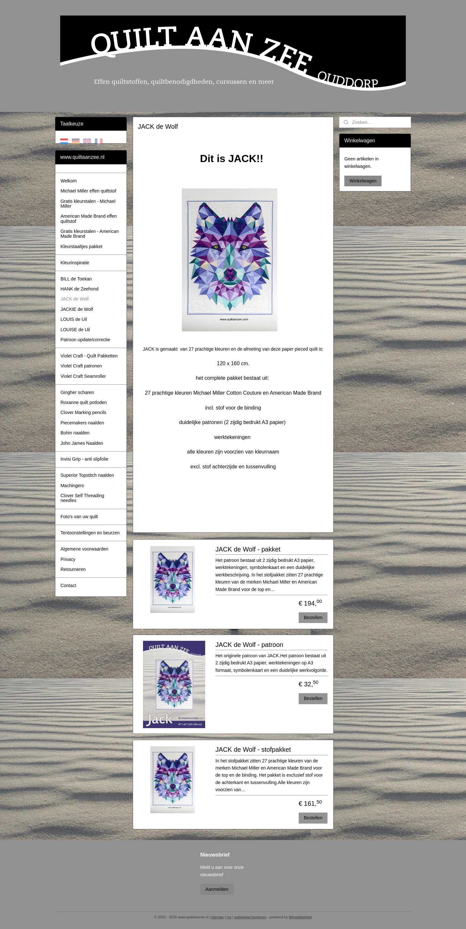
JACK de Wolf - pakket (247, 549)
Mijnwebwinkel (300, 917)
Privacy (68, 559)
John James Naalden (82, 443)
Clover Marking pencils (83, 412)
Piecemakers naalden (82, 422)
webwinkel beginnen (250, 917)
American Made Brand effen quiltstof (89, 218)
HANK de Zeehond (80, 288)
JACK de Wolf (75, 298)
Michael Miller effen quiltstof (88, 190)
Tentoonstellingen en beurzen (90, 532)
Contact (68, 585)
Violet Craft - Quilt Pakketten (89, 355)
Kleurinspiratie (75, 262)
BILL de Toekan (76, 278)
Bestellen (313, 617)
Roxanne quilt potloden (84, 402)
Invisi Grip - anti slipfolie (84, 459)
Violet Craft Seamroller (83, 376)
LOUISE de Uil (75, 329)
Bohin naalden (75, 432)
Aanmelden (216, 889)
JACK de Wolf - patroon (249, 644)
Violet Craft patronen (81, 365)
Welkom (69, 180)
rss (229, 917)
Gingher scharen (77, 392)
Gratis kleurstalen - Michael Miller (88, 204)
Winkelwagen (363, 180)
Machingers (72, 485)
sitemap (217, 917)
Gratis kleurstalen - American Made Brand (90, 234)
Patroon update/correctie (85, 339)
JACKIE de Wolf (77, 309)
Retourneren (73, 569)
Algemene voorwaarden (84, 549)
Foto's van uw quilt (79, 516)
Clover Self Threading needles (82, 498)
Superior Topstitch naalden (87, 475)
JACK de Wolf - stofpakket (253, 749)
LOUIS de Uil (74, 319)
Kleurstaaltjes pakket (81, 246)
